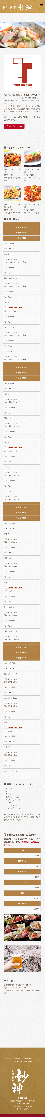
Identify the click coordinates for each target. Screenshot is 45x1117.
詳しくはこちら (14, 126)
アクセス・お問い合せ (22, 1062)
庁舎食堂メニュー (31, 1058)
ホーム (8, 1058)
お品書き (18, 1058)
